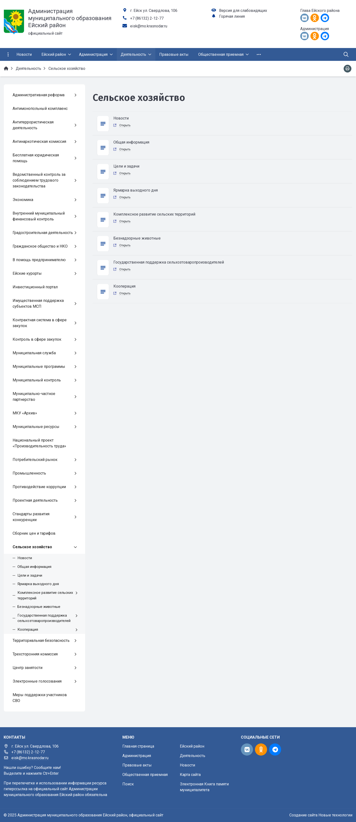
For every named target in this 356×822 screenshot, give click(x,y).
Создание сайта (303, 815)
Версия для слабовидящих (243, 10)
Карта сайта (190, 774)
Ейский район (192, 746)
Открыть (124, 125)
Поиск (128, 784)
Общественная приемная (145, 774)
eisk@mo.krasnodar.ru (148, 26)
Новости (187, 765)
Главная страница (138, 746)
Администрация (136, 755)
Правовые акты (137, 765)
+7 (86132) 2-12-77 (147, 18)
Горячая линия (232, 16)
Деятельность (192, 755)
